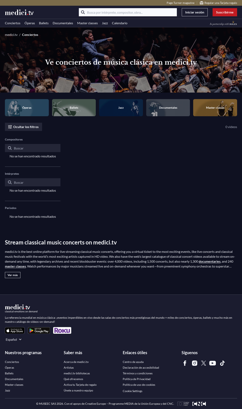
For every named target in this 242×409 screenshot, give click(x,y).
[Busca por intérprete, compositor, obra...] (128, 12)
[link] (15, 330)
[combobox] (32, 151)
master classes (15, 266)
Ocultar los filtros (23, 126)
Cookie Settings (132, 391)
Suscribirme (225, 12)
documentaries (210, 261)
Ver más (13, 275)
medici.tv (11, 34)
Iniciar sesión (194, 12)
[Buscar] (82, 12)
